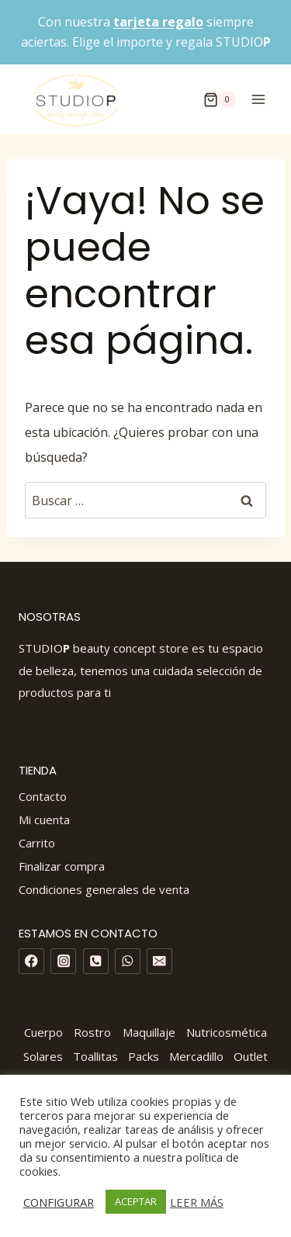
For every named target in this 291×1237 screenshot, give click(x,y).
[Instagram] (63, 961)
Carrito (37, 843)
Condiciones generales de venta (104, 889)
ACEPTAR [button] (136, 1201)
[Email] (159, 961)
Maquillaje (149, 1032)
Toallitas (95, 1056)
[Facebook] (31, 961)
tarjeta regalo (158, 21)
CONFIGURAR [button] (58, 1202)
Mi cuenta (44, 819)
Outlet (251, 1056)
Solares (43, 1056)
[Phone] (96, 961)
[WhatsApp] (127, 961)
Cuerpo (43, 1032)
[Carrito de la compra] (219, 99)
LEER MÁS (196, 1202)
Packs (143, 1056)
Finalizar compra (62, 866)
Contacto (43, 796)
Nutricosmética (226, 1032)
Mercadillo (196, 1056)
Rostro (92, 1032)
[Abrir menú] (258, 100)
